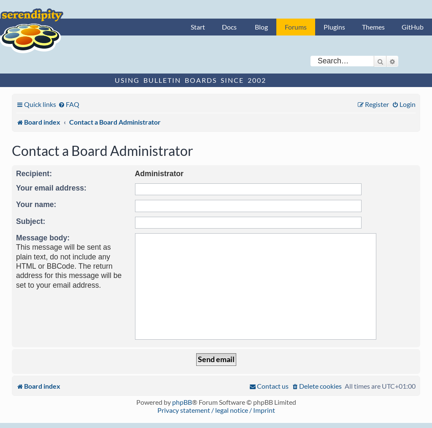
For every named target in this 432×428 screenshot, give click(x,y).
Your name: (36, 204)
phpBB (182, 402)
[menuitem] (68, 104)
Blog (261, 27)
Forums (296, 27)
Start (198, 27)
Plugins (334, 27)
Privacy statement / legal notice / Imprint (216, 410)
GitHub (413, 27)
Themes (373, 27)
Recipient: (34, 173)
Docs (229, 27)
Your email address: (51, 188)
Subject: (30, 221)
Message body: (43, 238)
